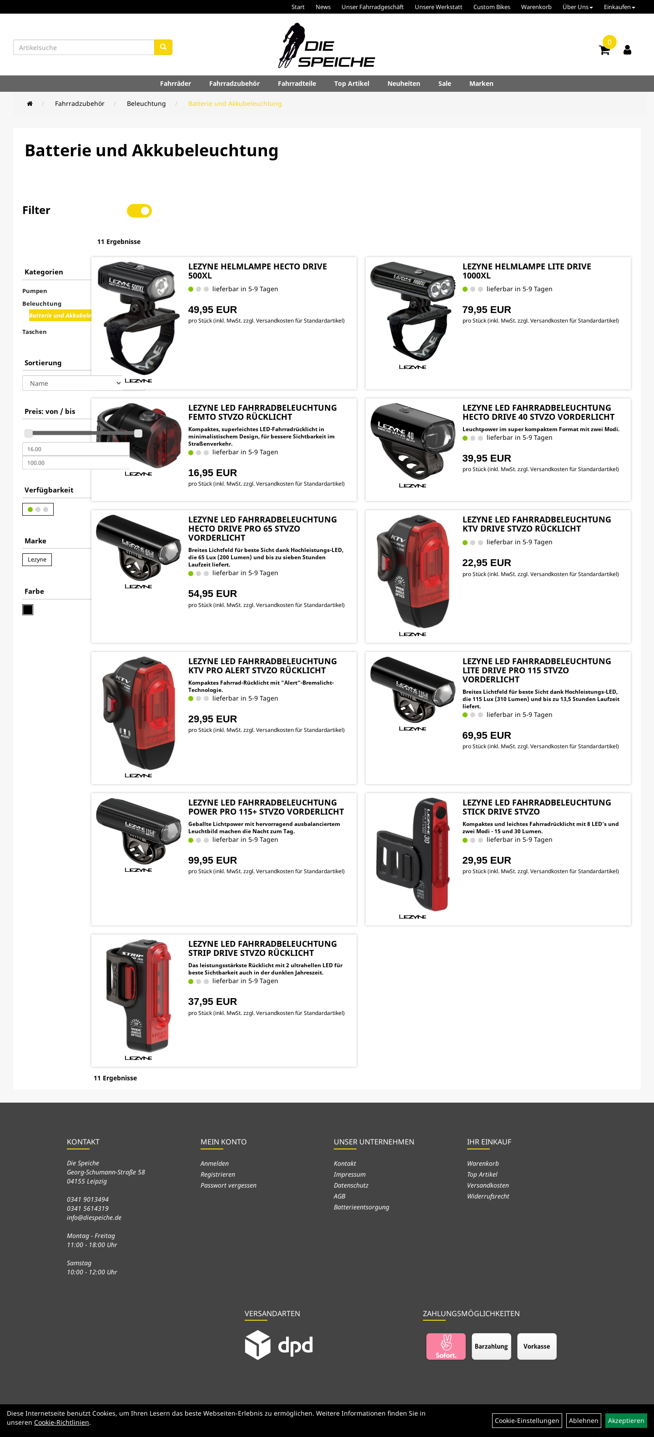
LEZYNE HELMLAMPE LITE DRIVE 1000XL (549, 241)
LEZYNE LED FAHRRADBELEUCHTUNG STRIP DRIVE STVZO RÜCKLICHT (306, 930)
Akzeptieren (626, 1420)
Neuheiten (403, 83)
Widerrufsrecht (488, 1172)
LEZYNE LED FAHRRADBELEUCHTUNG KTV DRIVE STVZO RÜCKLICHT (543, 505)
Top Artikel (351, 83)
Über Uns (578, 7)
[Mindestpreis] (76, 420)
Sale (444, 83)
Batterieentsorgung (361, 1182)
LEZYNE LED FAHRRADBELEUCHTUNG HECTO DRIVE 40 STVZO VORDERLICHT (549, 376)
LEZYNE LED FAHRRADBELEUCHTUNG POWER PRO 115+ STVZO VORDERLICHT (309, 788)
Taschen (34, 303)
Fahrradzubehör (234, 83)
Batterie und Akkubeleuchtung (235, 103)
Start (298, 7)
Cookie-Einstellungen (527, 1420)
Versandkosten (488, 1161)
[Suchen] (163, 47)
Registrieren (218, 1150)
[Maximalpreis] (76, 434)
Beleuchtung (146, 103)
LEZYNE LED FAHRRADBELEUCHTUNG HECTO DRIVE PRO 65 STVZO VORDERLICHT (308, 510)
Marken (481, 83)
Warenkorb (536, 7)
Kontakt (345, 1139)
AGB (339, 1172)
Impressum (350, 1150)
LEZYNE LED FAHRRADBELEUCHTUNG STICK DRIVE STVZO (547, 788)
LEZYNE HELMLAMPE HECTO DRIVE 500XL (300, 241)
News (323, 7)
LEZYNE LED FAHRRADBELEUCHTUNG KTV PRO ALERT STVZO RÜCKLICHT (304, 646)
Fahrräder (175, 83)
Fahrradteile (297, 83)
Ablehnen (584, 1420)
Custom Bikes (491, 7)
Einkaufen (619, 7)
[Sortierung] (72, 354)
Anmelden (215, 1139)
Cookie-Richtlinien (61, 1422)
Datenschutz (351, 1161)
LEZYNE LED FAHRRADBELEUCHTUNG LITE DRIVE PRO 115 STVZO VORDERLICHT (544, 651)
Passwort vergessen (229, 1161)
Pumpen (34, 262)
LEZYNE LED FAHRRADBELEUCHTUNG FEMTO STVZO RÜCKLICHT (308, 376)
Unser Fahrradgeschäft (373, 7)
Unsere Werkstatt (439, 7)
